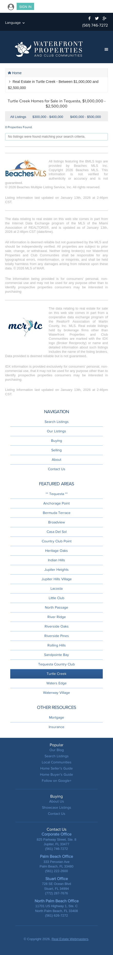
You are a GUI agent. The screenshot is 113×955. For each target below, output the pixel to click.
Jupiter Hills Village (57, 579)
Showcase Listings (56, 807)
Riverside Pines (56, 636)
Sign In (25, 7)
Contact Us (56, 469)
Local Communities (56, 762)
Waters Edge (56, 683)
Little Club (56, 598)
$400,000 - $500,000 (85, 117)
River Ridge (56, 617)
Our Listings (56, 431)
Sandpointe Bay (56, 655)
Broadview (56, 522)
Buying (56, 441)
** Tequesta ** (57, 494)
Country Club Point (56, 541)
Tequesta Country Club (56, 664)
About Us (56, 801)
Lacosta (56, 588)
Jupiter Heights (56, 570)
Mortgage (56, 717)
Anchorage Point (56, 503)
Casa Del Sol (57, 532)
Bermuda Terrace (56, 513)
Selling (56, 450)
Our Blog (56, 750)
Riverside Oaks (57, 626)
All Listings (18, 117)
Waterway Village (56, 693)
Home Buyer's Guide (56, 774)
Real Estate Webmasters (70, 939)
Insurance (56, 727)
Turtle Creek (56, 674)
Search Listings (57, 422)
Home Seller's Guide (56, 768)
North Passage (56, 607)
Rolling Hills (56, 645)
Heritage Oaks (56, 551)
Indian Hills (56, 560)
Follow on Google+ (56, 781)
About (56, 460)
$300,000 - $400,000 (48, 117)
